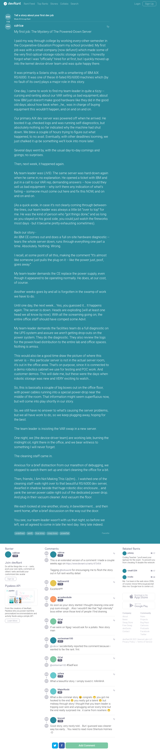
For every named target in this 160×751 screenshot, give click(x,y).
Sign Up (149, 3)
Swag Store (127, 623)
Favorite (104, 533)
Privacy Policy (128, 643)
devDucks (126, 629)
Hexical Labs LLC (144, 640)
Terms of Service (144, 643)
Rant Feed (29, 3)
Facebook (145, 632)
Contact (126, 632)
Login (137, 3)
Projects (144, 620)
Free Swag (127, 626)
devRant (126, 640)
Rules (142, 617)
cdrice (20, 26)
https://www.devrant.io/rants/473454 (86, 564)
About (125, 617)
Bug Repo (144, 623)
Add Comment (87, 745)
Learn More (12, 621)
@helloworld (66, 570)
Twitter (143, 635)
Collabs (64, 3)
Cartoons (144, 626)
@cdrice (54, 646)
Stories (54, 3)
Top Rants (42, 3)
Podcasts (144, 629)
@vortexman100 (59, 665)
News (125, 620)
